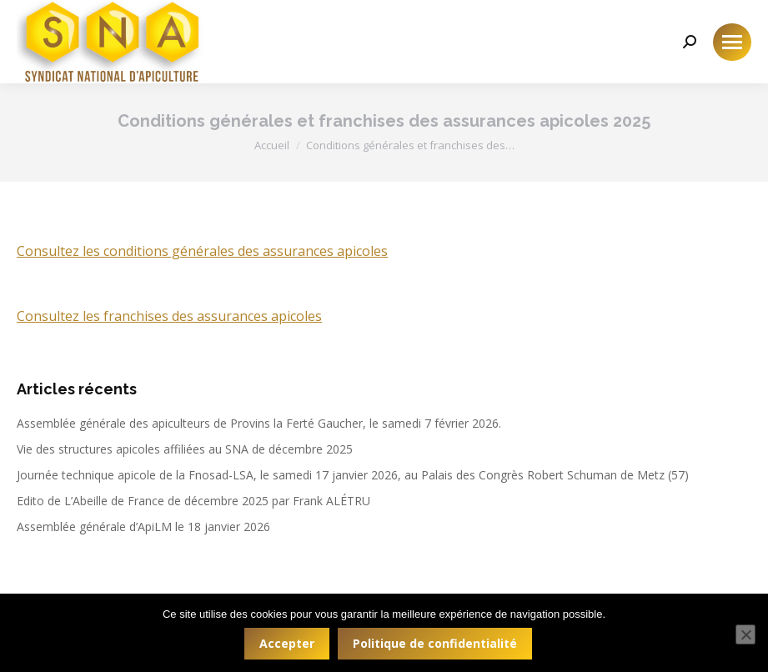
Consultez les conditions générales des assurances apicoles (202, 251)
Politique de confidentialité (435, 643)
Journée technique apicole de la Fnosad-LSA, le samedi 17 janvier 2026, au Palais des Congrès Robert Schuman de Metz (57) (353, 475)
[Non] (745, 634)
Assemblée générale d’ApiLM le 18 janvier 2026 (143, 526)
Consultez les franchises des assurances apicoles (169, 316)
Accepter (286, 643)
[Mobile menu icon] (732, 42)
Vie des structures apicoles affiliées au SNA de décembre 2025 (185, 449)
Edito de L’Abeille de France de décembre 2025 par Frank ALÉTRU (193, 501)
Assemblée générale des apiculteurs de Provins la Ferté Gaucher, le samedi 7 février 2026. (259, 423)
